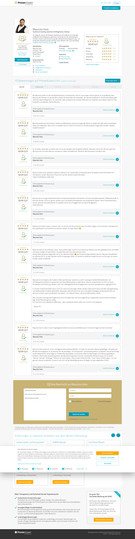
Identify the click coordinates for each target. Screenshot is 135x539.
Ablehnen (107, 530)
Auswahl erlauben (107, 524)
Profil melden (86, 429)
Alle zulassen (107, 520)
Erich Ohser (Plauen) (96, 442)
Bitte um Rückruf (77, 401)
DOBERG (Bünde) (59, 442)
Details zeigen (80, 535)
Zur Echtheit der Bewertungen (22, 54)
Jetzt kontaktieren (111, 8)
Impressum (21, 530)
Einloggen (116, 3)
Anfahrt (37, 56)
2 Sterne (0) (94, 87)
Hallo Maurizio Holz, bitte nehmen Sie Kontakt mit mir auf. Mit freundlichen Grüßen (45, 404)
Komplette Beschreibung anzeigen (44, 42)
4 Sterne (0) (58, 87)
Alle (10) (21, 87)
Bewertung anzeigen (92, 64)
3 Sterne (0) (76, 87)
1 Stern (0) (113, 87)
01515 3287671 (40, 65)
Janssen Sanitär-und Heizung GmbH (30, 442)
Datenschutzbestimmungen (33, 530)
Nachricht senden (79, 414)
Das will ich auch (106, 3)
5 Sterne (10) (39, 87)
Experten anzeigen (24, 482)
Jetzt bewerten (22, 59)
